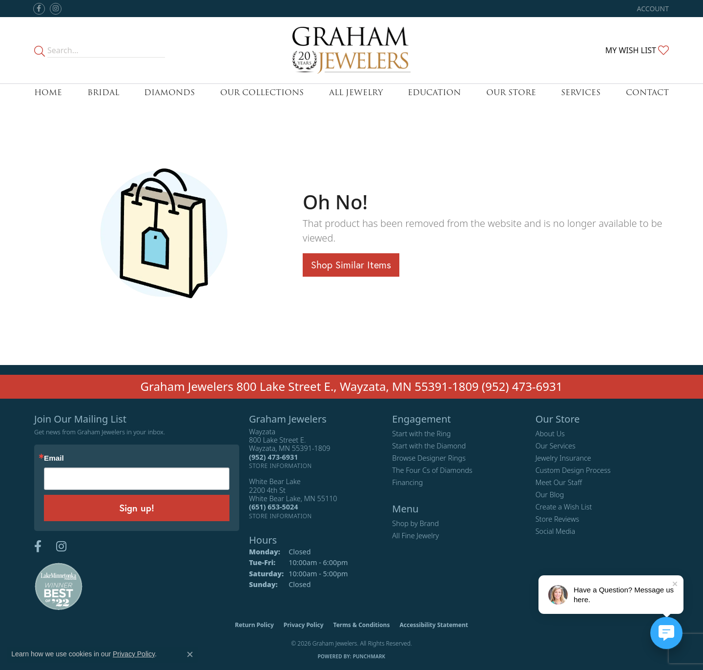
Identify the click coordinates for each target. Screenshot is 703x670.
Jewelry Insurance (563, 458)
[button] (652, 8)
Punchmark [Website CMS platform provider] (369, 656)
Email (54, 458)
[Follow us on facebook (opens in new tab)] (39, 9)
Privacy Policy (304, 625)
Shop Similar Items (351, 264)
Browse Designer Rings (428, 458)
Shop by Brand (415, 523)
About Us (550, 433)
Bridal (103, 92)
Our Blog (550, 494)
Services (580, 92)
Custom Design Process (573, 470)
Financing (407, 482)
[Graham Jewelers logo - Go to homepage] (352, 50)
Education (434, 92)
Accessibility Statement (433, 625)
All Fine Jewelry (415, 535)
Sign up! (136, 508)
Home (48, 92)
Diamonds (169, 92)
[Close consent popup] (190, 654)
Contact (647, 92)
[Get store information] (280, 466)
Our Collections (262, 92)
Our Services (556, 445)
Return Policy (254, 625)
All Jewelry (356, 92)
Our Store (511, 92)
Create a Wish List (564, 506)
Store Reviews (557, 519)
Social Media (556, 531)
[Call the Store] (273, 457)
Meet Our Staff (559, 482)
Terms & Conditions (361, 625)
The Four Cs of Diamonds (432, 470)
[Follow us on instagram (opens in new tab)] (56, 9)
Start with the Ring (421, 433)
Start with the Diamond (429, 445)
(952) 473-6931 (522, 386)
